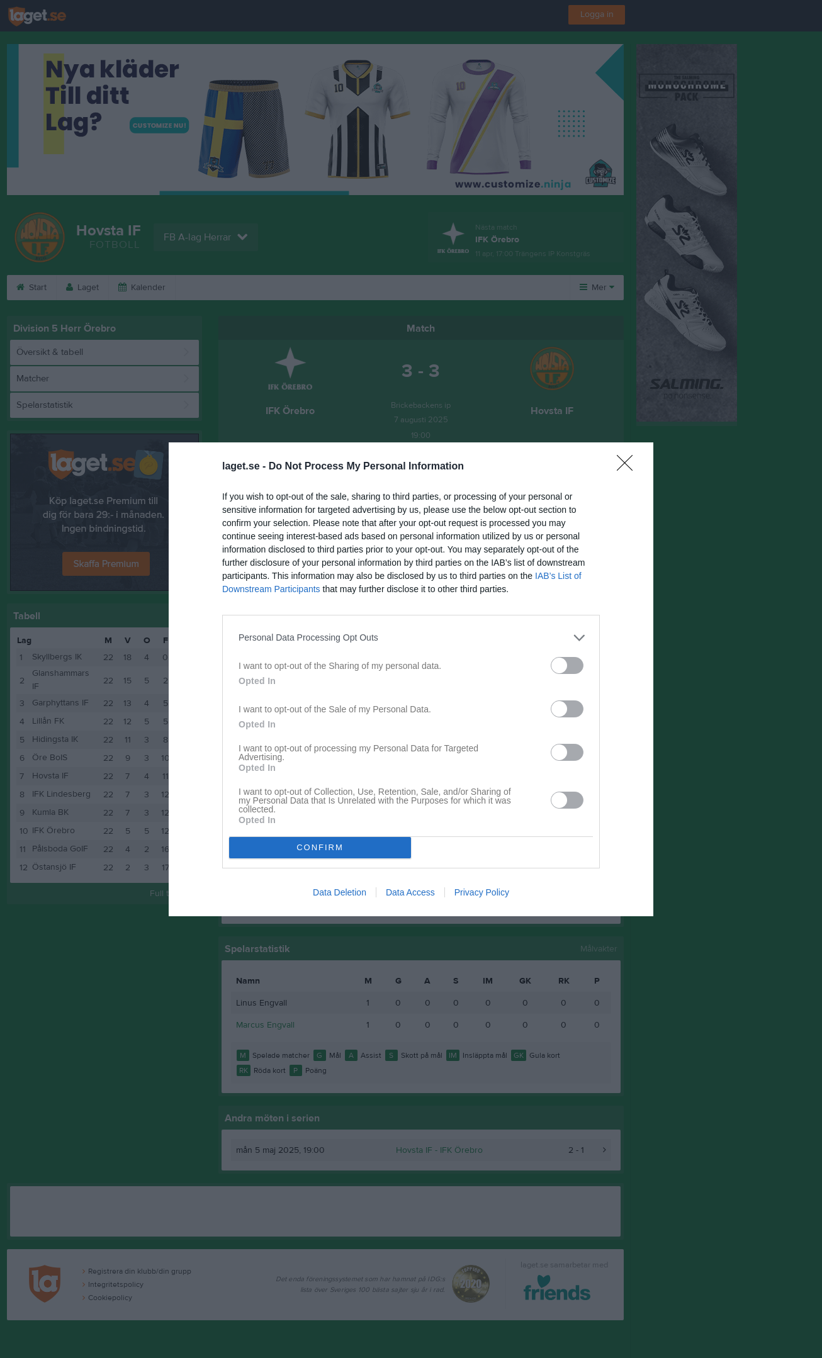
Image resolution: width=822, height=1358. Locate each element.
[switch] (567, 665)
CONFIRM (320, 847)
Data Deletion (339, 892)
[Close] (629, 467)
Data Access (410, 892)
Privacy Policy (481, 892)
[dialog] (411, 679)
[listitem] (411, 637)
